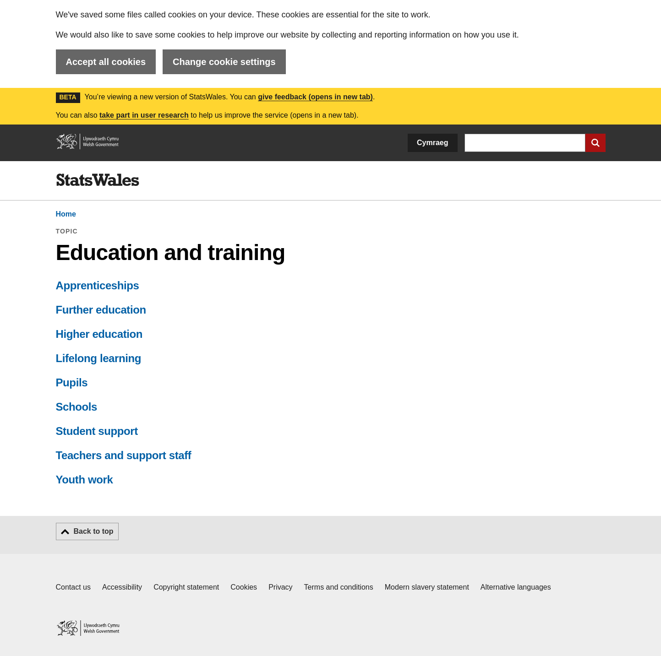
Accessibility (122, 587)
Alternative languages (516, 587)
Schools (77, 407)
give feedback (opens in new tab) (315, 97)
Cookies (243, 587)
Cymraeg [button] (432, 142)
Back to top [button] (94, 531)
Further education (101, 310)
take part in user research (144, 115)
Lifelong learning (99, 358)
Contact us (73, 587)
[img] (97, 179)
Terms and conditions (338, 587)
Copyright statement (186, 587)
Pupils (72, 382)
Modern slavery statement (427, 587)
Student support (97, 431)
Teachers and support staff (123, 455)
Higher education (99, 334)
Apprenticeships (97, 285)
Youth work (84, 479)
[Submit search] (595, 143)
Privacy (280, 587)
